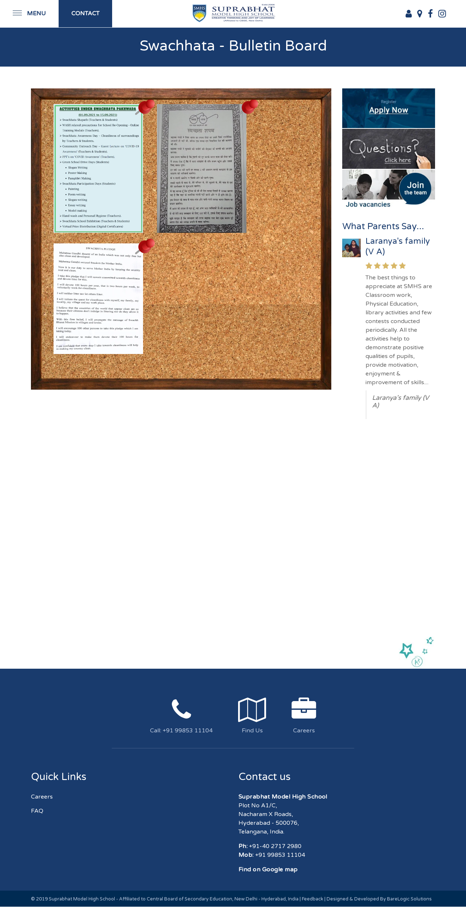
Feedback (312, 899)
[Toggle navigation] (29, 13)
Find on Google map (268, 869)
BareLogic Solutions (409, 899)
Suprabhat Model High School (82, 899)
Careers (42, 796)
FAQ (37, 811)
